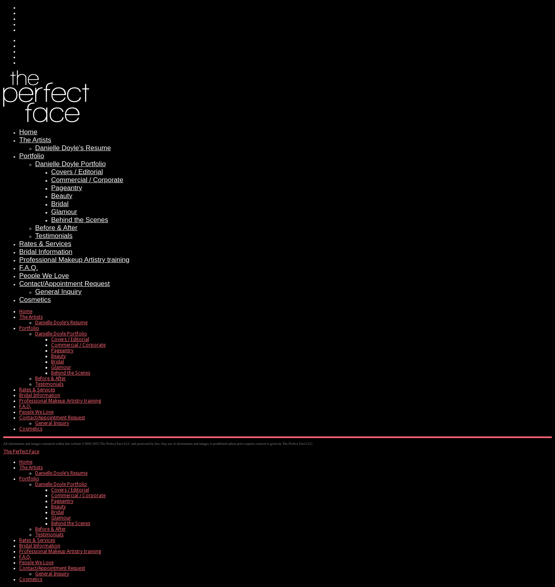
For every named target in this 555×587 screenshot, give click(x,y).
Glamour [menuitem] (61, 518)
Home (28, 132)
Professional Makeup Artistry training (74, 260)
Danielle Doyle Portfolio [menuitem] (61, 484)
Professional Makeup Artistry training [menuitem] (60, 551)
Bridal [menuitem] (57, 512)
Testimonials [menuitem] (49, 534)
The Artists (35, 140)
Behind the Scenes (79, 220)
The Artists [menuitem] (31, 467)
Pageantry (66, 188)
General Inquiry (58, 291)
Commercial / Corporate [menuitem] (78, 495)
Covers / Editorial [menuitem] (70, 490)
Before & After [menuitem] (50, 529)
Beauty (61, 196)
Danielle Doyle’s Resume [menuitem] (61, 473)
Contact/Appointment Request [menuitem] (52, 568)
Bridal (59, 204)
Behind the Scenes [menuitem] (70, 523)
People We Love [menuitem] (36, 562)
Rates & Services (45, 244)
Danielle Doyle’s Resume (73, 148)
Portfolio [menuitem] (29, 479)
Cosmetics (35, 299)
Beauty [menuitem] (58, 507)
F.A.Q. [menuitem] (25, 557)
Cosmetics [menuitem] (30, 579)
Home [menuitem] (25, 462)
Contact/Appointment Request (64, 284)
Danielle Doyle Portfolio (70, 164)
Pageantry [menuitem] (62, 501)
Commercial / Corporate (87, 180)
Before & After (56, 228)
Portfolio (31, 156)
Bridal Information (45, 252)
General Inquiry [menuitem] (52, 574)
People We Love (44, 276)
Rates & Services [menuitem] (37, 540)
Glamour (64, 212)
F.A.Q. (28, 268)
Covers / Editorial (77, 172)
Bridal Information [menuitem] (39, 546)
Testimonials (54, 236)
